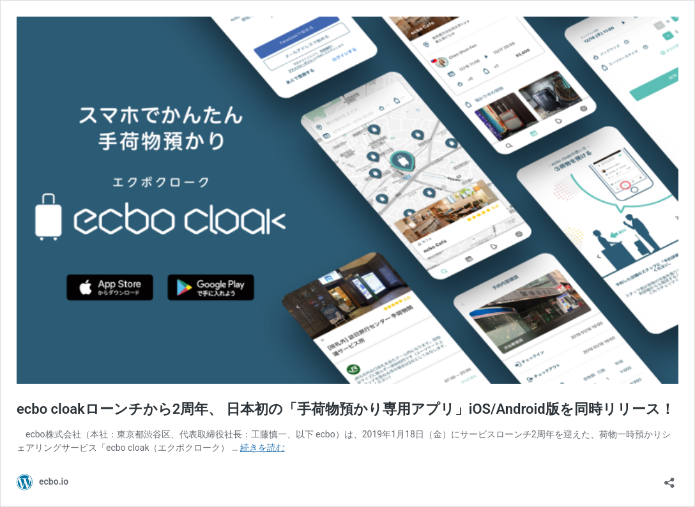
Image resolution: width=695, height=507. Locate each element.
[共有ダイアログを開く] (669, 478)
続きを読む (262, 448)
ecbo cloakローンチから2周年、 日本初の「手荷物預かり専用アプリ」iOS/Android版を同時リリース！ (346, 409)
